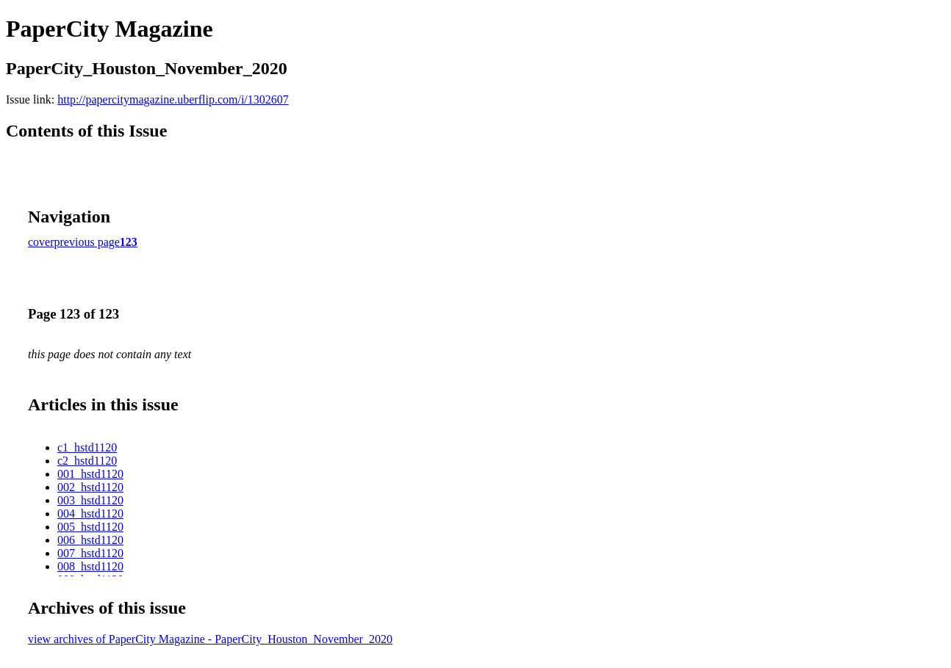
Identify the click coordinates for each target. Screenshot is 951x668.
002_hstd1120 (90, 487)
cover (41, 242)
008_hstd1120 (90, 566)
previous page (87, 242)
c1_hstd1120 (87, 447)
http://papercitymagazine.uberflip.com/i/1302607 (173, 99)
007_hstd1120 (90, 553)
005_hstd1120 (90, 526)
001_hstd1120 (90, 474)
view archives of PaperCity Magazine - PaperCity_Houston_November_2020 (210, 639)
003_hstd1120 (90, 500)
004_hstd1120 (90, 513)
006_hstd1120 (90, 540)
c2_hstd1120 (87, 460)
